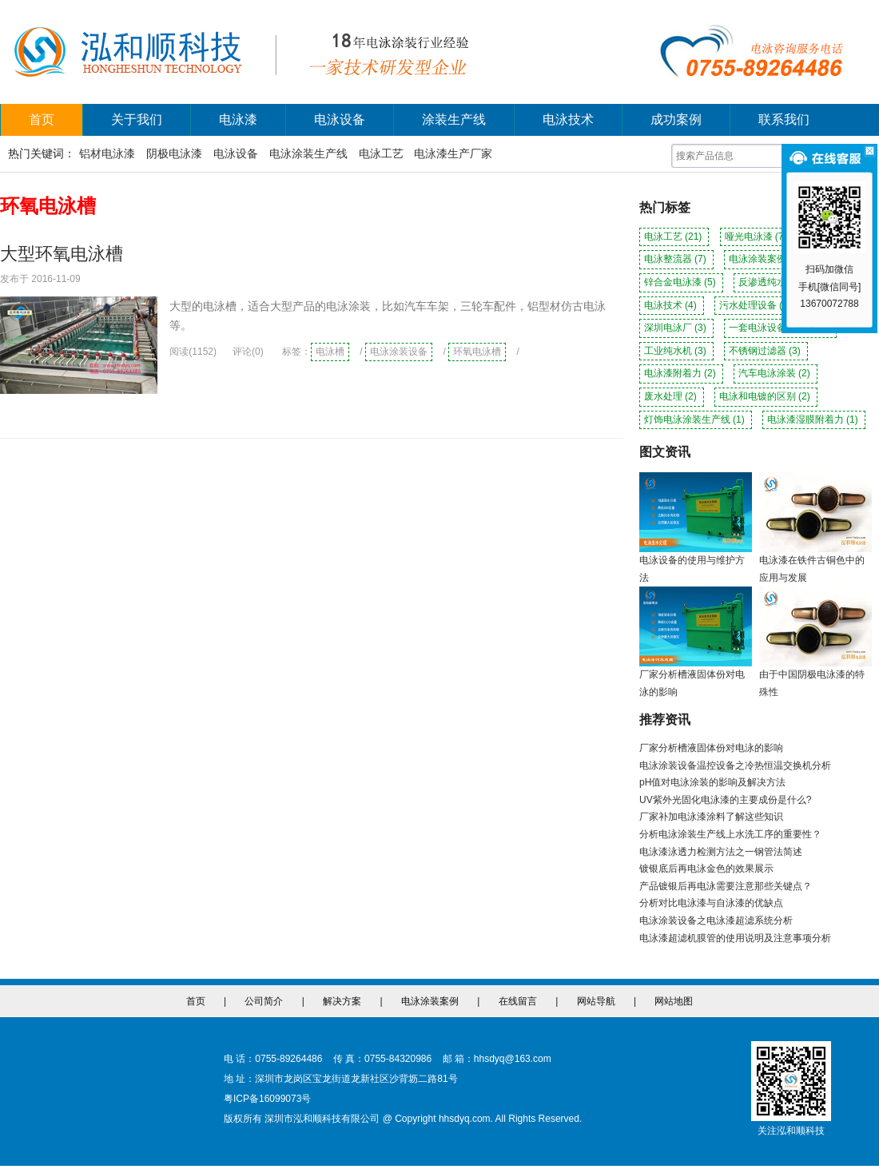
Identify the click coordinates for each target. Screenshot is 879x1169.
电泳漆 (238, 119)
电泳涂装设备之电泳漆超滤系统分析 (716, 920)
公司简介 (264, 1001)
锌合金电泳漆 (681, 282)
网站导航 (596, 1001)
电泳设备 (339, 119)
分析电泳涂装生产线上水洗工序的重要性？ (730, 834)
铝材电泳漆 (107, 153)
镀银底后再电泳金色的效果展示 (706, 868)
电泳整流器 (676, 258)
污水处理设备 (756, 305)
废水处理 (671, 396)
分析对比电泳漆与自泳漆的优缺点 (711, 903)
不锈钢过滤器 (766, 350)
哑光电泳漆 (757, 236)
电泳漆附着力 (681, 373)
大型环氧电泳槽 (61, 254)
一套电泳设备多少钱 (780, 327)
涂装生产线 (454, 119)
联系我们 (783, 119)
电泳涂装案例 (766, 258)
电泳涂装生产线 (308, 153)
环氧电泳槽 (477, 351)
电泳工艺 (381, 153)
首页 (41, 119)
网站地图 (673, 1001)
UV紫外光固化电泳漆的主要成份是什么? (725, 799)
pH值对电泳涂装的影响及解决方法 (712, 782)
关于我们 (136, 119)
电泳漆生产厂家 (453, 153)
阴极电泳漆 (174, 153)
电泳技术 (568, 119)
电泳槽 (330, 351)
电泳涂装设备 (399, 351)
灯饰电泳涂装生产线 (695, 419)
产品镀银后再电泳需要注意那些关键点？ (725, 886)
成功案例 (676, 119)
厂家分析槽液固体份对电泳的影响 (711, 747)
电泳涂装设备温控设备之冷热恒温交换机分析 (735, 765)
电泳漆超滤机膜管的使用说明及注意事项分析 (735, 938)
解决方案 (342, 1001)
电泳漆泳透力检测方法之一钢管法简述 (720, 851)
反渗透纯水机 (775, 282)
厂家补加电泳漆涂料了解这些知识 (711, 816)
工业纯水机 (676, 350)
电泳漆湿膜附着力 (814, 419)
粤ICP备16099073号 (267, 1098)
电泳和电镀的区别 (766, 396)
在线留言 (518, 1001)
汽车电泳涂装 (775, 373)
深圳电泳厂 (676, 327)
